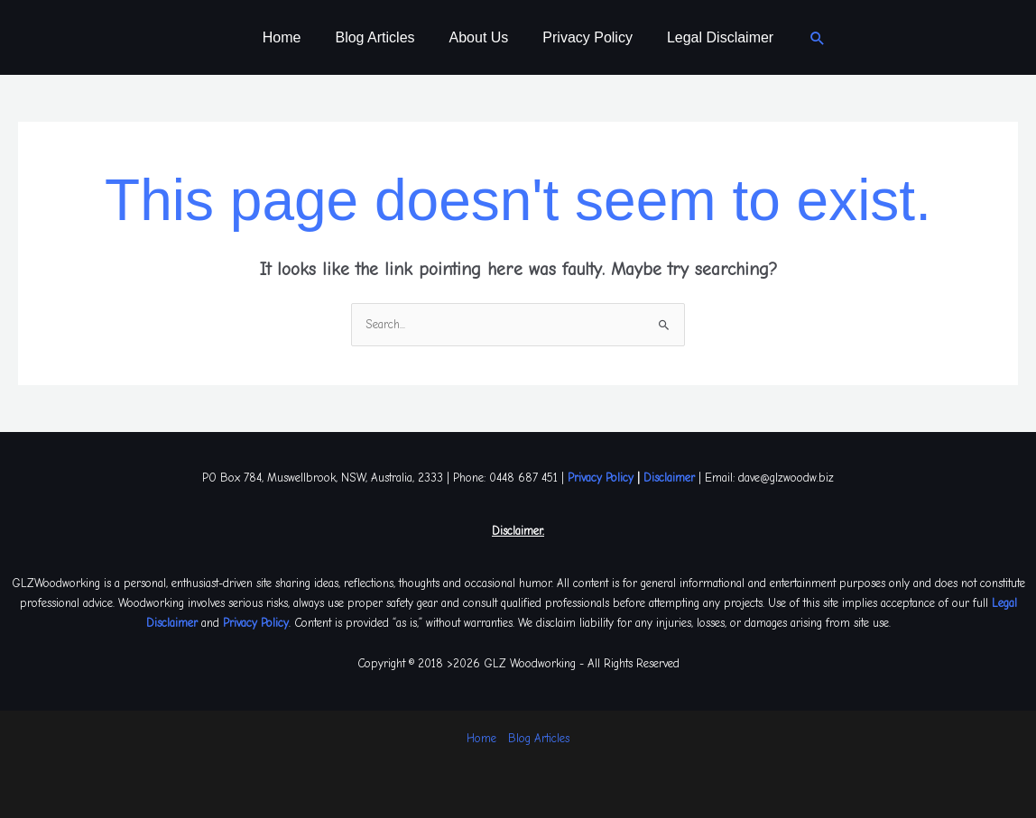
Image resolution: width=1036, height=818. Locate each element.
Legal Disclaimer (709, 37)
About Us (479, 37)
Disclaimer (669, 477)
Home (292, 37)
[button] (804, 38)
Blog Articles (380, 37)
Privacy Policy (582, 37)
